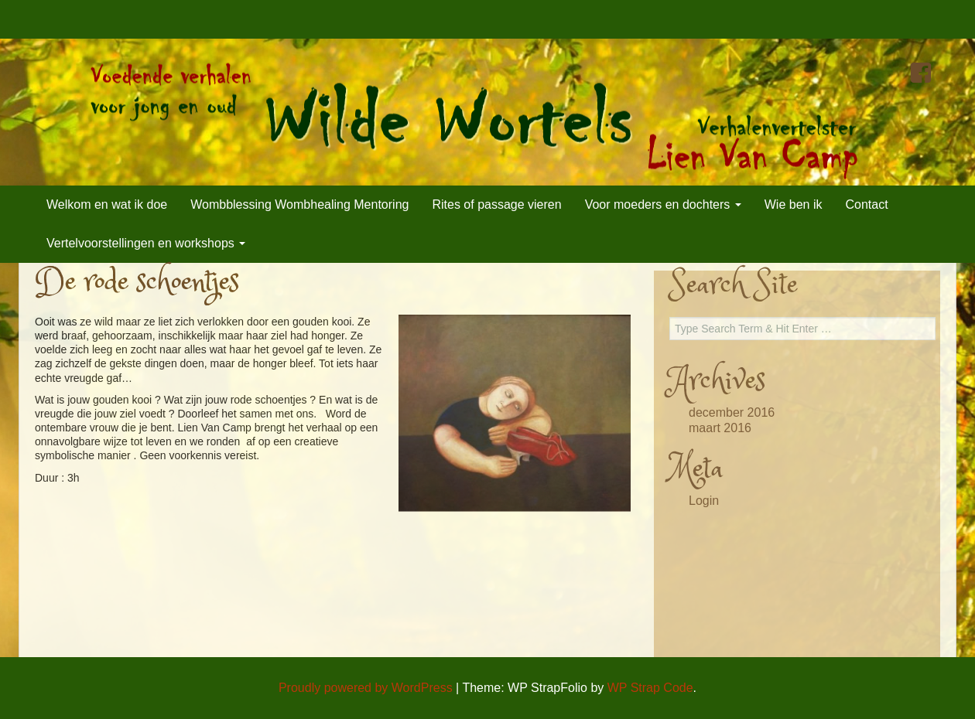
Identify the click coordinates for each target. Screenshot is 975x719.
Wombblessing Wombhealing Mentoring (299, 204)
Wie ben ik (794, 204)
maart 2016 (720, 427)
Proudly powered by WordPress (366, 687)
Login (704, 500)
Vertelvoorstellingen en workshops (145, 243)
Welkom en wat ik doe (106, 204)
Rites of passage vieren (496, 204)
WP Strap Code (650, 687)
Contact (866, 204)
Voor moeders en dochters (663, 204)
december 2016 (732, 412)
